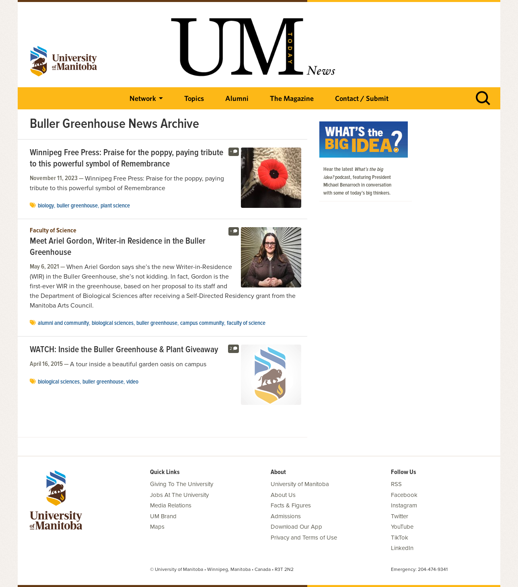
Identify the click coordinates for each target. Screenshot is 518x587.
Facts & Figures (291, 505)
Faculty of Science (53, 230)
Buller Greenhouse (77, 206)
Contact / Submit (361, 98)
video (132, 382)
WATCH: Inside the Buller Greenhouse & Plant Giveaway (124, 350)
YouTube (402, 526)
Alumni (237, 98)
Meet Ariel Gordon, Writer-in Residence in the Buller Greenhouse (118, 247)
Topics (194, 98)
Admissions (286, 516)
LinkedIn (402, 548)
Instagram (404, 505)
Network (143, 98)
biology (46, 206)
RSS (396, 484)
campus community (202, 323)
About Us (283, 495)
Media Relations (170, 505)
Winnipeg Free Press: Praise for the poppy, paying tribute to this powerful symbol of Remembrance (126, 159)
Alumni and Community (63, 323)
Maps (157, 526)
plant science (115, 206)
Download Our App (296, 526)
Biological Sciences (113, 323)
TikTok (399, 537)
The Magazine (292, 98)
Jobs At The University (179, 495)
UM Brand (163, 516)
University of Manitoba (300, 484)
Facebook (404, 495)
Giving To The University (181, 484)
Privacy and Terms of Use (304, 537)
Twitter (399, 516)
